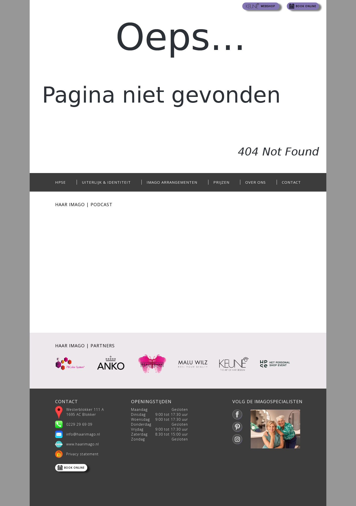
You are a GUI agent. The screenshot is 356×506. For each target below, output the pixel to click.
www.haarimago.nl (82, 444)
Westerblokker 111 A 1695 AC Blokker (85, 412)
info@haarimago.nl (83, 434)
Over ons (255, 182)
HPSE (60, 182)
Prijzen (221, 182)
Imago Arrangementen (172, 182)
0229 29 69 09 (79, 424)
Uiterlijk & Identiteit (106, 182)
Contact (291, 182)
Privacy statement (82, 454)
